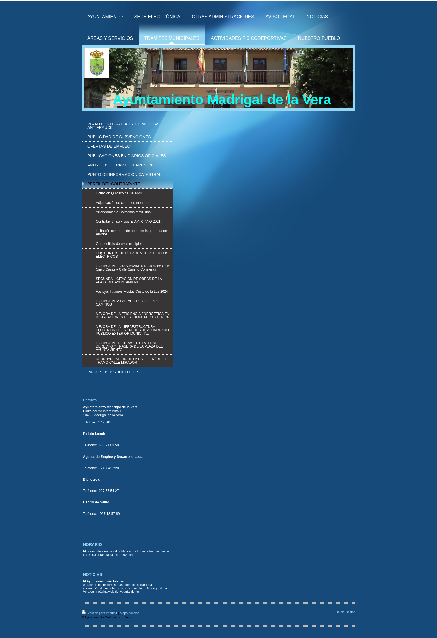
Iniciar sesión (346, 612)
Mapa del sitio (129, 613)
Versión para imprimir (100, 613)
